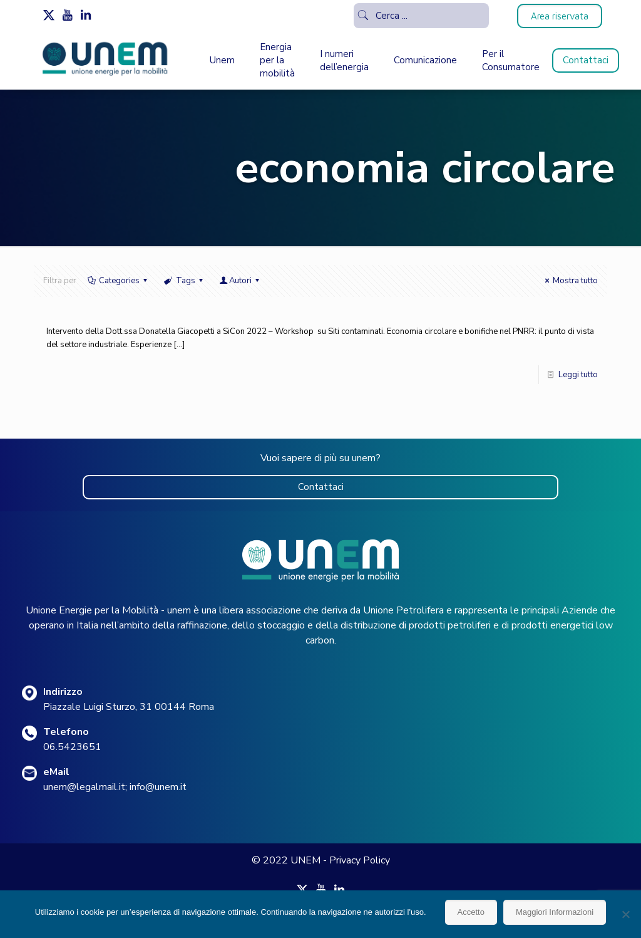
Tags (184, 280)
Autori (240, 280)
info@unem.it (158, 787)
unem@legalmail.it (84, 787)
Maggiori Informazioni (554, 912)
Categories (118, 280)
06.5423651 (72, 747)
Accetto (471, 912)
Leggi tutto (578, 374)
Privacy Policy (359, 860)
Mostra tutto (569, 280)
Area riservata (559, 16)
